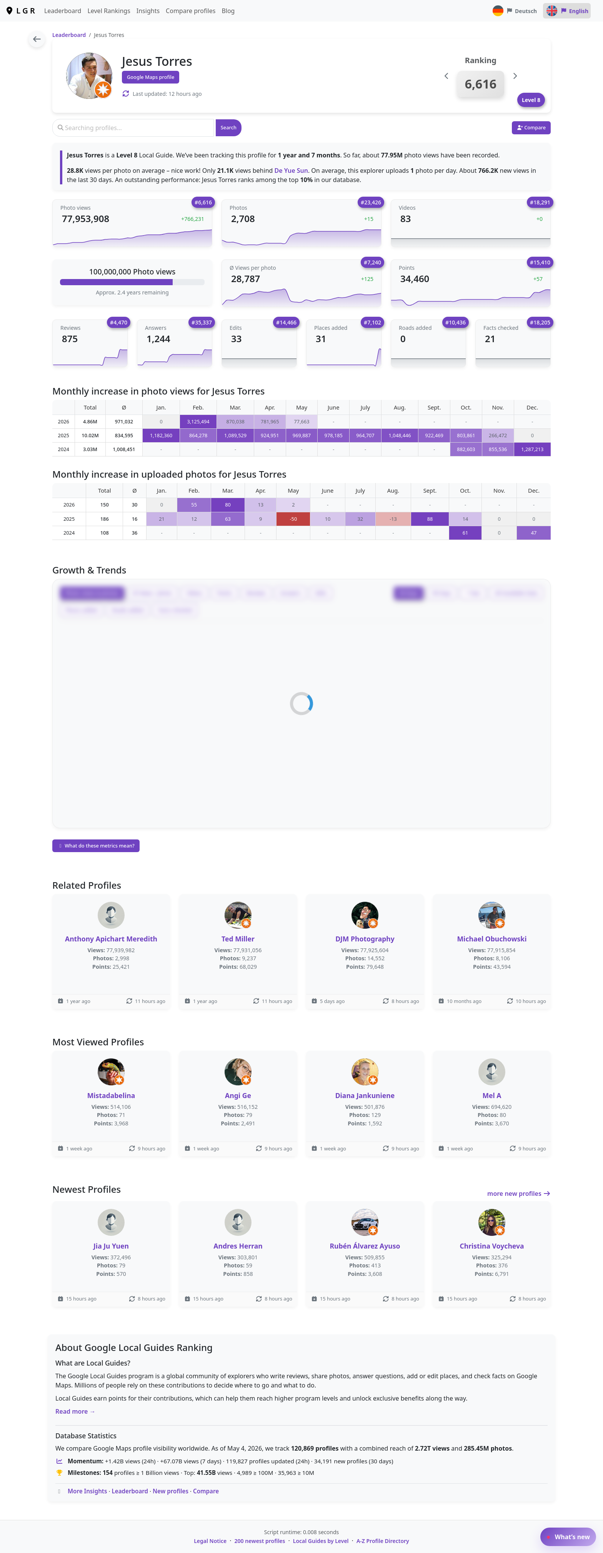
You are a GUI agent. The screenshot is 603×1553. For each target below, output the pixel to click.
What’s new (568, 1537)
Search (229, 127)
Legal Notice (210, 1541)
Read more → (75, 1411)
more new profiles (519, 1193)
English (566, 10)
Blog (228, 11)
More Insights (87, 1491)
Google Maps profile (150, 77)
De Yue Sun (291, 170)
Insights (148, 11)
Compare (206, 1491)
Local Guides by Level (321, 1541)
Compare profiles (190, 11)
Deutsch (514, 10)
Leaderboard (62, 11)
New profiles (170, 1491)
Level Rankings (108, 11)
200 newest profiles (260, 1541)
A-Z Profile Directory (382, 1541)
